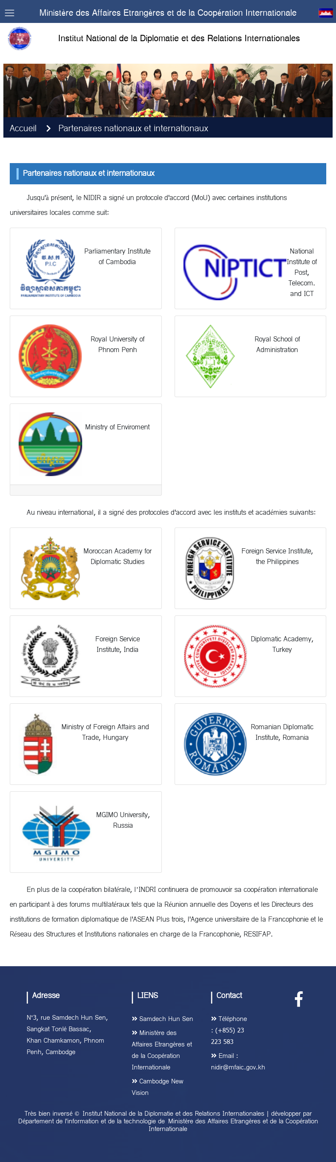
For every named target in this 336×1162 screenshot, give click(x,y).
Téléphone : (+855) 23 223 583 (229, 1031)
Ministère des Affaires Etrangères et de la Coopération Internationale (233, 1125)
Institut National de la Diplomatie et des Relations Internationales (173, 1114)
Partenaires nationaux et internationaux (133, 129)
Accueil (23, 129)
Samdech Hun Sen (162, 1019)
